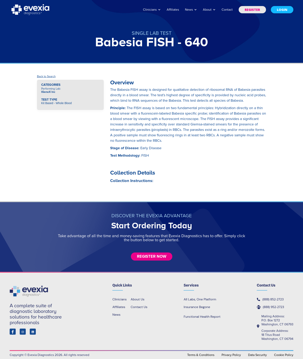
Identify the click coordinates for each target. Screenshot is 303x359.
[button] (152, 12)
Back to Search (46, 76)
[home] (31, 10)
